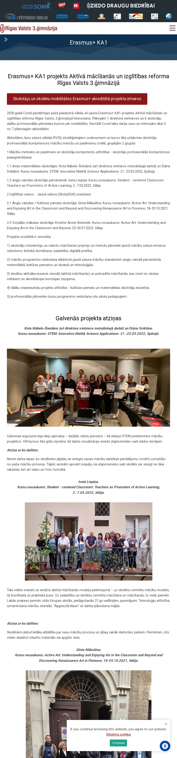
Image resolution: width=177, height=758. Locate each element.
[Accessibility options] (165, 746)
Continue (118, 743)
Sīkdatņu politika (118, 735)
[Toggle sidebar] (5, 39)
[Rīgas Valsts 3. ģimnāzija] (28, 28)
